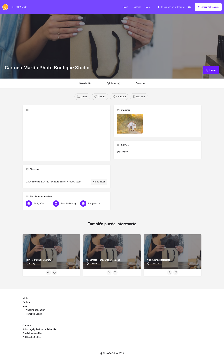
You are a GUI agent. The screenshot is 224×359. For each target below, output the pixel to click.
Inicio (125, 7)
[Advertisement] (66, 136)
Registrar (180, 7)
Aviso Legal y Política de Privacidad (40, 329)
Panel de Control (34, 313)
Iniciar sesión (167, 7)
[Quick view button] (48, 272)
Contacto (140, 83)
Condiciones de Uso (32, 333)
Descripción (85, 83)
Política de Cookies (32, 337)
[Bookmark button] (54, 272)
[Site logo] (5, 6)
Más (147, 7)
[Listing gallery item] (130, 124)
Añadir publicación (35, 310)
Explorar (137, 7)
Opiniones (113, 83)
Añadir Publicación (208, 7)
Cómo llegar (99, 181)
